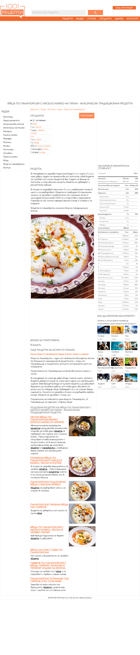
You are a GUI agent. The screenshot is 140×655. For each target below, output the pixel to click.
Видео (80, 18)
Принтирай (87, 115)
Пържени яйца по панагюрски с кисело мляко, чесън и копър (46, 460)
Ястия (6, 167)
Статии (91, 18)
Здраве (119, 18)
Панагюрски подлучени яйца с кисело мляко (48, 483)
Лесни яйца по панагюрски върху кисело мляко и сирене (59, 354)
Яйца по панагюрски (74, 109)
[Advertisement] (15, 181)
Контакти (132, 18)
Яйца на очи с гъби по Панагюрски (46, 551)
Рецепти (67, 18)
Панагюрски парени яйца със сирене (49, 506)
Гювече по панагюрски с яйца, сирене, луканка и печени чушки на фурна (48, 565)
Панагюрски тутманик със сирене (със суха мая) (49, 580)
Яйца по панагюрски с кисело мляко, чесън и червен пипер (46, 530)
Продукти (105, 18)
